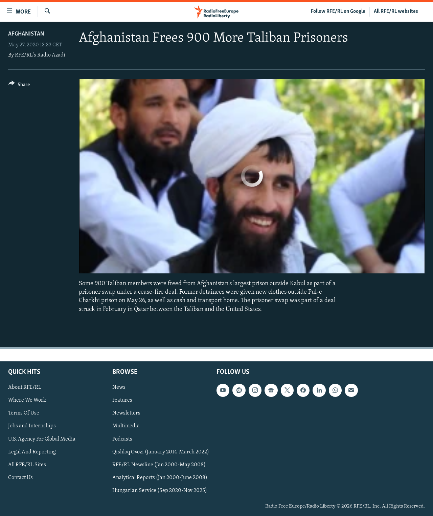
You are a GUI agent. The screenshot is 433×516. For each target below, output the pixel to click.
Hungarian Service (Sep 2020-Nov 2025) (159, 490)
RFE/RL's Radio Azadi (40, 55)
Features (122, 400)
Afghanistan (26, 34)
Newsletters (126, 413)
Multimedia (126, 426)
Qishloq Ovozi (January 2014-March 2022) (160, 451)
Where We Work (27, 400)
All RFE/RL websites (396, 11)
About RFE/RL (24, 387)
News (119, 387)
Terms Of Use (23, 413)
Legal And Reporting (32, 451)
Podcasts (122, 439)
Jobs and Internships (32, 426)
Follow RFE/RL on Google (338, 11)
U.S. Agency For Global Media (41, 439)
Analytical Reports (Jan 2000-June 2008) (159, 477)
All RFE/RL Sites (27, 464)
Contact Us (20, 477)
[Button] (19, 86)
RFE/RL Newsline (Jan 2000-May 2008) (159, 464)
